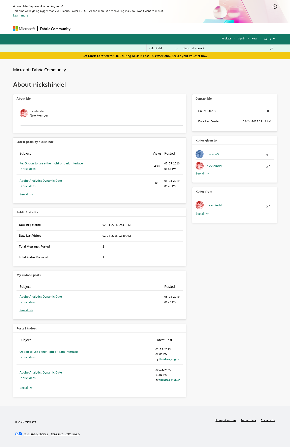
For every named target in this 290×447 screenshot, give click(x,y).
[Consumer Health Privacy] (65, 434)
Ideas (114, 28)
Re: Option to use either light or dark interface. (52, 163)
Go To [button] (267, 38)
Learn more (20, 15)
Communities (131, 28)
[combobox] (228, 48)
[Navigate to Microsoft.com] (24, 28)
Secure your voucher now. (190, 56)
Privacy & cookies (225, 420)
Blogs (150, 28)
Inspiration (97, 28)
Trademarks (268, 420)
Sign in (241, 38)
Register (226, 38)
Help (254, 38)
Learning (165, 28)
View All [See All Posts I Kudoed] (26, 387)
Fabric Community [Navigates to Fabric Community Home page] (55, 28)
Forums (79, 28)
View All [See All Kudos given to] (202, 173)
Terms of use (248, 420)
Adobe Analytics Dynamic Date (41, 181)
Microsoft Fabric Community (39, 69)
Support (182, 28)
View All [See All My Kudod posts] (26, 310)
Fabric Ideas (27, 169)
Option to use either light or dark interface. (49, 352)
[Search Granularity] (163, 48)
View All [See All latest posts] (26, 194)
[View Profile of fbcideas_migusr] (169, 359)
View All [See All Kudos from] (202, 213)
